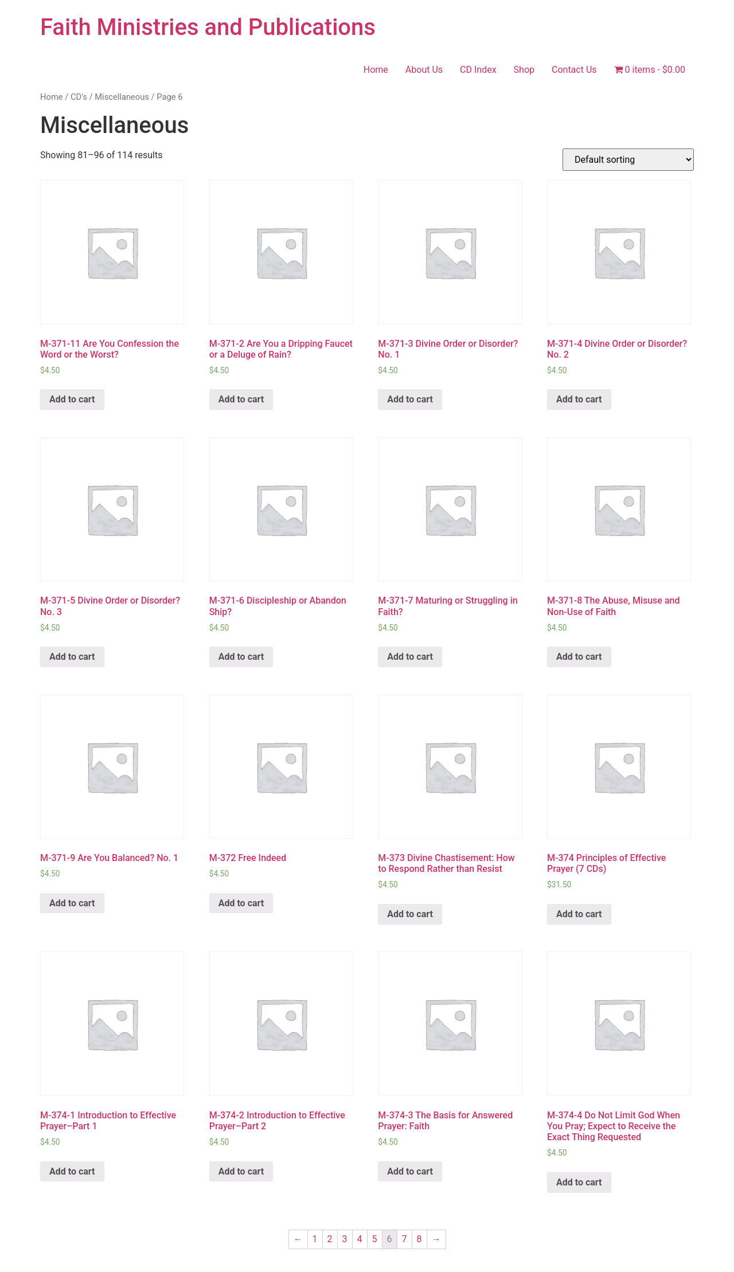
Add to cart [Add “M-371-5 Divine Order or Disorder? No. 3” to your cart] (72, 656)
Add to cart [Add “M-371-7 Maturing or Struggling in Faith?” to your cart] (410, 656)
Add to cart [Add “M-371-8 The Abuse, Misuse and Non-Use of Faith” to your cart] (579, 656)
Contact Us (574, 69)
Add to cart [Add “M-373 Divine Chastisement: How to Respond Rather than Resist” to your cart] (410, 914)
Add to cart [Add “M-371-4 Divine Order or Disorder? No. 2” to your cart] (579, 399)
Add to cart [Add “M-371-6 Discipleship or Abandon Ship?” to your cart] (241, 656)
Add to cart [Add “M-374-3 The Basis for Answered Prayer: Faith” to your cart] (410, 1171)
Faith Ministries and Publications (208, 27)
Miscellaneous (122, 97)
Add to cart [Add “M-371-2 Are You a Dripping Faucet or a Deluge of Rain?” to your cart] (241, 399)
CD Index (478, 69)
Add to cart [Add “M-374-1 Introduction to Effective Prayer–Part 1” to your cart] (72, 1171)
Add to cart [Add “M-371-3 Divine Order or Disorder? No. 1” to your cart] (410, 399)
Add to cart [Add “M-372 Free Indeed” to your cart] (241, 903)
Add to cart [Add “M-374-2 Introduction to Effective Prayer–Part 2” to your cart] (241, 1171)
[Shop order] (628, 159)
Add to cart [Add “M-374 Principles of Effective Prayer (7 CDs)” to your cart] (579, 914)
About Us (424, 69)
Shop (524, 69)
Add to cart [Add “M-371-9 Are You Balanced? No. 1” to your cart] (72, 903)
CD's (79, 97)
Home (376, 69)
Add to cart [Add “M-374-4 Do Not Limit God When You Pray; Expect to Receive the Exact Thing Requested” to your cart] (579, 1182)
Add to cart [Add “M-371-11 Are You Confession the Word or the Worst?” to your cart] (72, 399)
